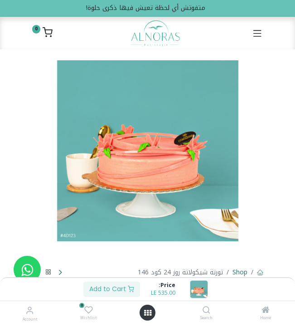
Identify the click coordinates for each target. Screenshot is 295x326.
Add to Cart (111, 288)
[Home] (265, 311)
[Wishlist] (89, 310)
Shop (239, 272)
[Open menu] (147, 312)
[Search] (206, 311)
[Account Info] (29, 310)
